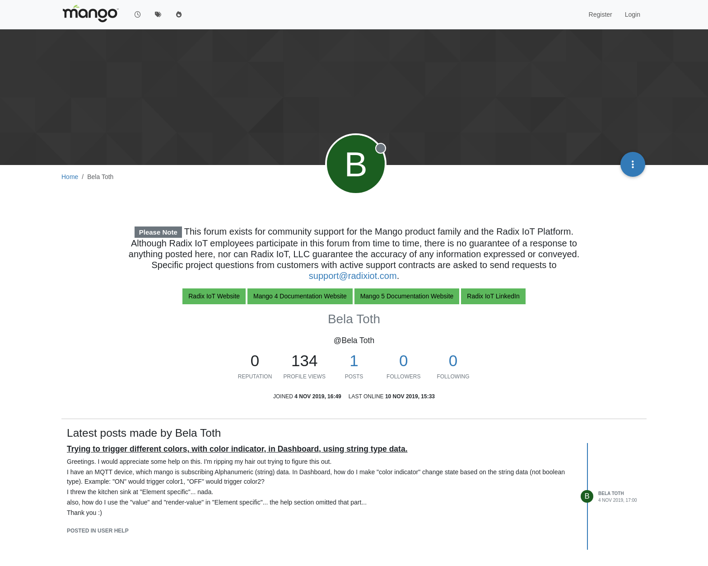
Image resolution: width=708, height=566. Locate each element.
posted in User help (98, 531)
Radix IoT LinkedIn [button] (493, 296)
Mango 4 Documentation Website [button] (300, 296)
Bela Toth (611, 493)
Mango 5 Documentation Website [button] (407, 296)
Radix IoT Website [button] (214, 296)
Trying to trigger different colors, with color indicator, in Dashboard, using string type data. (237, 448)
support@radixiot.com (353, 276)
